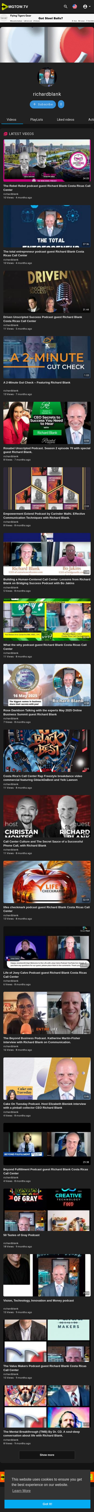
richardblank (47, 94)
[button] (74, 6)
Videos (11, 119)
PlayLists (36, 119)
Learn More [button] (21, 1491)
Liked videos (65, 119)
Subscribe (43, 104)
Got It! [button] (47, 1504)
